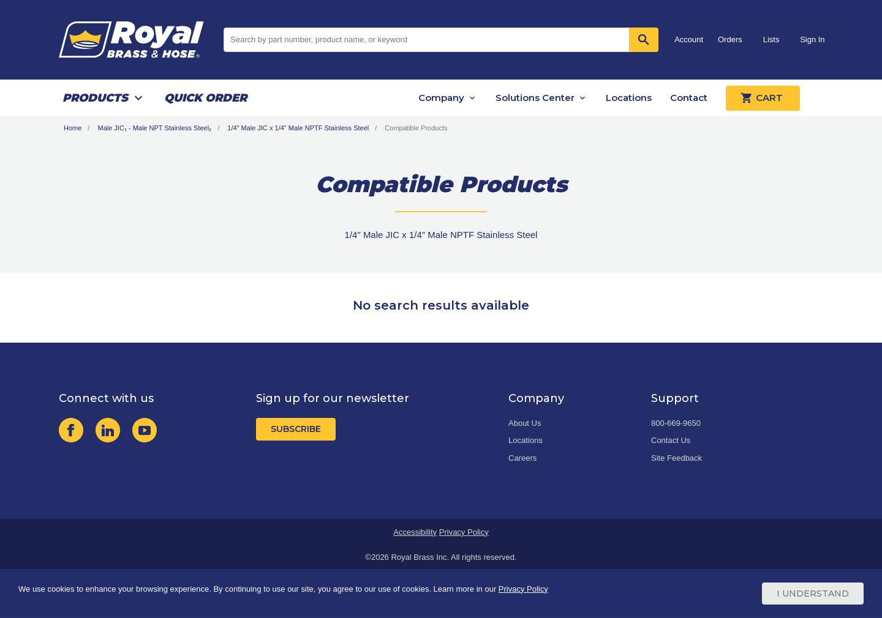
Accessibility (415, 532)
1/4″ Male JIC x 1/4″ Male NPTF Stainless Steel (298, 128)
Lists (771, 39)
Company (441, 97)
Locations (629, 97)
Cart (763, 98)
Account (688, 39)
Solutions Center (535, 97)
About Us (524, 423)
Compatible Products (416, 128)
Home (72, 128)
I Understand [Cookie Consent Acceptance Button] (813, 593)
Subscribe (296, 428)
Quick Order (205, 98)
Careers (522, 458)
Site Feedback (676, 458)
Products (95, 98)
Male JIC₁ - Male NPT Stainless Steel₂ (154, 128)
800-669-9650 (676, 423)
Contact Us (670, 440)
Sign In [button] (812, 39)
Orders (730, 39)
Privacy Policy (464, 532)
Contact (688, 97)
